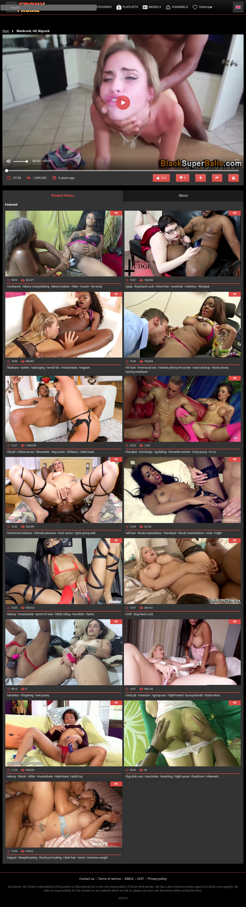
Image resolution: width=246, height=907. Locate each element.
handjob (132, 452)
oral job (131, 695)
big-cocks (59, 452)
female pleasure (45, 533)
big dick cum (135, 776)
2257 (140, 879)
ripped (12, 857)
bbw (75, 286)
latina (90, 614)
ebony (12, 614)
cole (209, 533)
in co (213, 452)
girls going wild (85, 533)
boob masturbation (191, 533)
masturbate (69, 367)
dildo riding (63, 614)
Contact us (86, 879)
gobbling (160, 452)
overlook (177, 286)
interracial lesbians (20, 533)
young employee (137, 371)
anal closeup (202, 367)
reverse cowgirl (98, 857)
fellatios (73, 452)
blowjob (204, 286)
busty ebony (220, 367)
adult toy (77, 776)
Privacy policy (157, 879)
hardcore (198, 776)
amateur (13, 695)
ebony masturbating (36, 286)
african (131, 533)
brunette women (180, 452)
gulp (129, 286)
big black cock (144, 614)
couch (85, 286)
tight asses (183, 776)
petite (25, 367)
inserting (167, 776)
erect (82, 857)
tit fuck (131, 367)
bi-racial (97, 286)
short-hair (163, 286)
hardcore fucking (51, 857)
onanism (144, 695)
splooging (38, 367)
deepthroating (28, 857)
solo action (66, 533)
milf (129, 614)
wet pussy (42, 695)
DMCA (129, 879)
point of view (45, 614)
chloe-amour (26, 452)
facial (11, 452)
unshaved (14, 286)
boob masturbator (150, 533)
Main (5, 31)
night (218, 533)
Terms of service (109, 879)
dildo (32, 776)
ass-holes (152, 776)
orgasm (85, 367)
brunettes (43, 452)
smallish (78, 614)
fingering (27, 695)
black (22, 776)
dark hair (70, 857)
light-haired (176, 695)
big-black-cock (144, 286)
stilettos (191, 286)
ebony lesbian (61, 286)
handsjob (171, 533)
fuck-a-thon (213, 695)
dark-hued (87, 452)
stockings (146, 452)
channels (212, 776)
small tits (54, 367)
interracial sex (147, 367)
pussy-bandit (194, 695)
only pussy (200, 452)
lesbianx (13, 367)
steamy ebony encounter (175, 367)
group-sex (160, 695)
